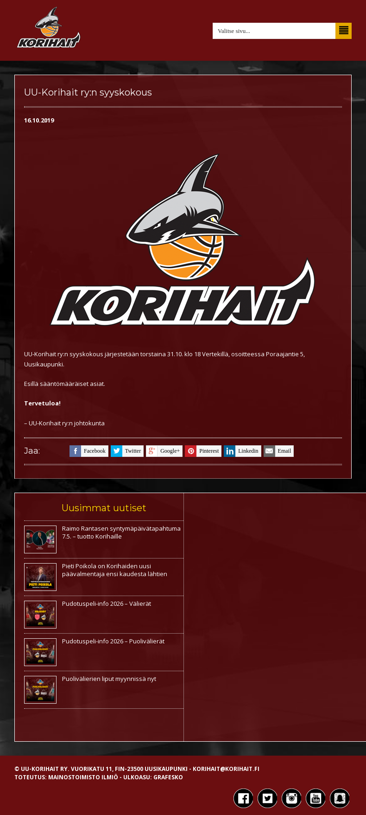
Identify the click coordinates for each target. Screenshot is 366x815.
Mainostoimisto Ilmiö (83, 777)
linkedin (241, 451)
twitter (126, 451)
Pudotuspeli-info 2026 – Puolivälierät (113, 641)
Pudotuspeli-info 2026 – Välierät (106, 603)
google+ (163, 451)
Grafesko (168, 777)
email (277, 451)
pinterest (202, 451)
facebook (87, 451)
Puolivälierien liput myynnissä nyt (109, 678)
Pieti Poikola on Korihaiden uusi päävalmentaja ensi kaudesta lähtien (114, 570)
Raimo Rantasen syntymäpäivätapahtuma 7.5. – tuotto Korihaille (121, 532)
